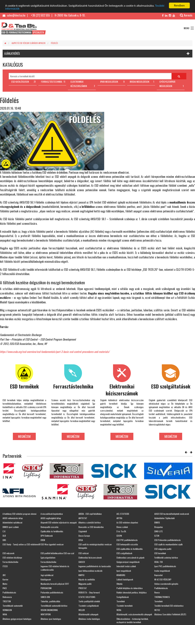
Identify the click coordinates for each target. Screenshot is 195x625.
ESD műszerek (8, 553)
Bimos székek (122, 526)
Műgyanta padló (85, 583)
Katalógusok (46, 579)
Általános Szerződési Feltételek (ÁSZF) (170, 614)
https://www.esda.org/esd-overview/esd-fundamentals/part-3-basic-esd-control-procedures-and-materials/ (55, 352)
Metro (5, 583)
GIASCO (81, 561)
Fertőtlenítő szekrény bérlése (166, 557)
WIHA (5, 614)
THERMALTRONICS (162, 596)
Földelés (54, 43)
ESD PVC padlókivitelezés (127, 540)
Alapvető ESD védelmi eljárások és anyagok (59, 522)
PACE (5, 588)
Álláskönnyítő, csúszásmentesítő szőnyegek (134, 614)
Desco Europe (84, 535)
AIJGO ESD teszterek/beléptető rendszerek (171, 513)
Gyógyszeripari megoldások (128, 561)
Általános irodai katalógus (89, 618)
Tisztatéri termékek (124, 605)
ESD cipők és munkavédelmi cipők (168, 544)
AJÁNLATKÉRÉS (12, 53)
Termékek (121, 601)
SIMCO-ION (45, 596)
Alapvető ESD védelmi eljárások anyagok (28, 43)
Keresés (184, 15)
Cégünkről (82, 531)
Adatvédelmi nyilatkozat (12, 522)
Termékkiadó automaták (13, 605)
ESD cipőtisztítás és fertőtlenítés (130, 548)
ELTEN (156, 535)
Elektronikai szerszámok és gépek (130, 557)
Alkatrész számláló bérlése (89, 522)
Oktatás (120, 583)
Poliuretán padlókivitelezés (52, 592)
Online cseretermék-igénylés (166, 583)
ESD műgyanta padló (162, 548)
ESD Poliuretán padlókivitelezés (167, 540)
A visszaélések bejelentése (52, 513)
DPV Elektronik (47, 535)
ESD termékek (160, 553)
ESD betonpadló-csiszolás (127, 544)
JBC (4, 575)
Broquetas (158, 526)
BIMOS (157, 522)
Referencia (7, 596)
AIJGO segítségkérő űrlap (51, 518)
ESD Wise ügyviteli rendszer (52, 544)
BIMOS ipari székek (11, 526)
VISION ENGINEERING (49, 610)
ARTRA (119, 518)
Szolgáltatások (123, 596)
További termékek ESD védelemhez (169, 605)
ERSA (80, 540)
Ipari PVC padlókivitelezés (165, 566)
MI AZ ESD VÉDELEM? (162, 579)
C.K (4, 531)
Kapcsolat (158, 575)
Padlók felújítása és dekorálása (130, 588)
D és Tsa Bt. (121, 531)
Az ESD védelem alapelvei (127, 522)
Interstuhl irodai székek (126, 566)
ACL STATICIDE (123, 513)
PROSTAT (82, 588)
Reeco (157, 592)
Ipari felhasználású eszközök (90, 570)
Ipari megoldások (124, 570)
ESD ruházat (83, 553)
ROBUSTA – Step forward (89, 592)
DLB (4, 535)
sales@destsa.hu (14, 15)
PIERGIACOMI (46, 588)
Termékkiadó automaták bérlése (54, 605)
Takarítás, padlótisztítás (50, 601)
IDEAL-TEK (158, 561)
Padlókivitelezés (161, 588)
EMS (4, 540)
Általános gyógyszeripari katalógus (17, 618)
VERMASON (7, 610)
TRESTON (7, 601)
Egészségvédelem (48, 557)
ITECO (5, 566)
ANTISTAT (82, 518)
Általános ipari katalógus (51, 618)
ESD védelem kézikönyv (12, 557)
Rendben (179, 5)
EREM (43, 540)
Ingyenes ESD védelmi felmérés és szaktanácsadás (55, 568)
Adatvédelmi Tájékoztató (164, 518)
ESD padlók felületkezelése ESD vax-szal (57, 553)
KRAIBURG (121, 575)
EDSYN (119, 535)
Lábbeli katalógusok (125, 579)
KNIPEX (81, 575)
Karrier (5, 579)
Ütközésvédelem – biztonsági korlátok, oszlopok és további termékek (132, 620)
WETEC (157, 610)
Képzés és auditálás (86, 579)
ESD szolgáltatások (124, 553)
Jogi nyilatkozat (47, 575)
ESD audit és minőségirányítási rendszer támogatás (95, 546)
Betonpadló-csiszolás (50, 526)
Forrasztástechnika (10, 561)
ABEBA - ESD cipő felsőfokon (90, 513)
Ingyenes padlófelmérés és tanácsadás (94, 566)
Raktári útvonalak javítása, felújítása (132, 592)
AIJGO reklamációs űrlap (13, 518)
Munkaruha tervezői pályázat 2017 (55, 583)
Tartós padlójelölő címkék (89, 601)
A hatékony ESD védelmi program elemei (19, 513)
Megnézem (24, 436)
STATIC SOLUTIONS (86, 596)
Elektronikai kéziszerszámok (90, 557)
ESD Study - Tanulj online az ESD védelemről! (21, 544)
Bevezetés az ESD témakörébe (91, 526)
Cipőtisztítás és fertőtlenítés (52, 531)
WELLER (81, 610)
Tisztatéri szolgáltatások (88, 605)
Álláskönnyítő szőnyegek (88, 614)
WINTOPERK (46, 614)
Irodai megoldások (162, 570)
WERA (119, 610)
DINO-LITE (158, 531)
